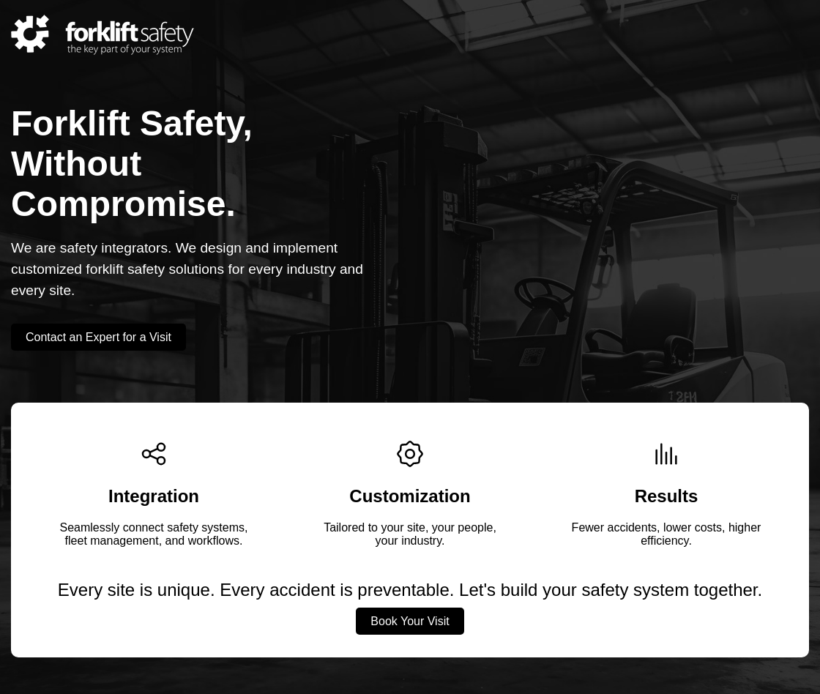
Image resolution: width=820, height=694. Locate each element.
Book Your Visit (409, 621)
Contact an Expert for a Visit (98, 337)
